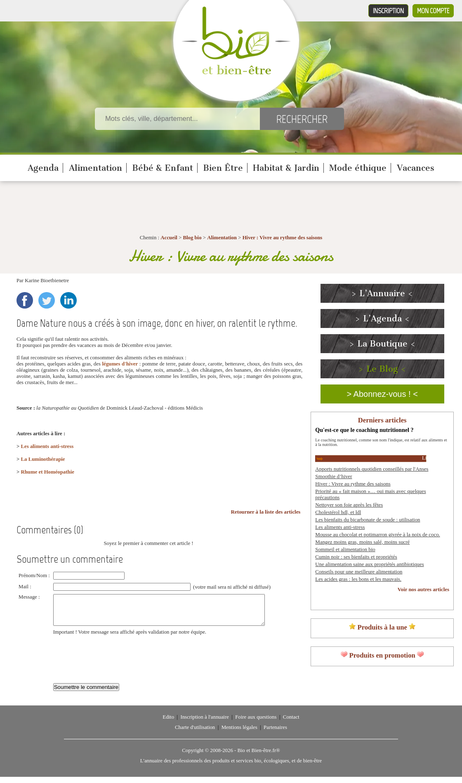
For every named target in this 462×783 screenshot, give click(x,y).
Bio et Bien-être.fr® (258, 756)
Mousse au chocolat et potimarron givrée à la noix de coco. (377, 535)
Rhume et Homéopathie (47, 472)
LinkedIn (68, 300)
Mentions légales (239, 733)
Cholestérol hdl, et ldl (338, 512)
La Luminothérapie (43, 459)
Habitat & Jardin (286, 168)
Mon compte (433, 11)
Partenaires (275, 733)
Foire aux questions (255, 723)
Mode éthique (358, 168)
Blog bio (192, 238)
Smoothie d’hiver (333, 476)
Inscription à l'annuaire (204, 723)
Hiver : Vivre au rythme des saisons (283, 238)
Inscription (388, 11)
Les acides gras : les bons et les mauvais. (358, 579)
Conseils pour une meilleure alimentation (358, 572)
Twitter (46, 300)
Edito (168, 723)
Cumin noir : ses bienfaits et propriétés (356, 557)
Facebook (24, 300)
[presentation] (116, 661)
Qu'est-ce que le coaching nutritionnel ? (364, 430)
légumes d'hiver (120, 364)
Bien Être (223, 168)
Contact (291, 723)
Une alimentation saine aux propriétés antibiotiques (369, 564)
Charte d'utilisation (195, 733)
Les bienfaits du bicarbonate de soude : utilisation (367, 520)
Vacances (415, 168)
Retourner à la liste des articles (266, 512)
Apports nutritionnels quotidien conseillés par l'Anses (371, 469)
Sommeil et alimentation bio (345, 549)
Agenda (43, 168)
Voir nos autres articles (423, 589)
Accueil (168, 238)
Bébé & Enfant (162, 168)
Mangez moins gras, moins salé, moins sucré (362, 542)
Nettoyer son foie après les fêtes (349, 505)
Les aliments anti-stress (47, 446)
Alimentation (95, 168)
